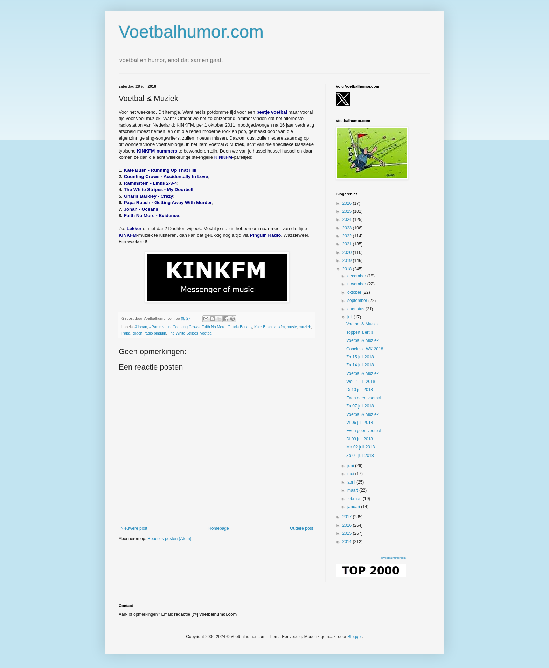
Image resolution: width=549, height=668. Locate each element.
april (351, 482)
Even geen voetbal (363, 398)
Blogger (355, 636)
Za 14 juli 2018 (360, 365)
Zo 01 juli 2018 (360, 455)
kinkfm (279, 327)
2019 (347, 260)
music (292, 327)
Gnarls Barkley (240, 327)
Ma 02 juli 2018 (360, 447)
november (357, 284)
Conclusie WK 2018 (364, 348)
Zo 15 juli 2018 (360, 357)
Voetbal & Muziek (362, 324)
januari (354, 506)
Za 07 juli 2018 (360, 406)
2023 (347, 227)
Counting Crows (186, 327)
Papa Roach (131, 333)
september (357, 300)
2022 (347, 236)
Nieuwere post (133, 528)
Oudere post (301, 528)
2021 (347, 244)
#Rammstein (160, 327)
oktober (354, 292)
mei (351, 473)
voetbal (206, 333)
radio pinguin (155, 333)
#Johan (141, 327)
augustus (356, 308)
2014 (347, 541)
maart (353, 490)
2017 (347, 516)
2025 (347, 211)
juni (351, 465)
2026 (347, 203)
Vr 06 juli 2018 (359, 422)
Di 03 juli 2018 (359, 439)
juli (350, 317)
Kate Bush (263, 327)
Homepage (218, 528)
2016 (347, 525)
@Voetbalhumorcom (393, 557)
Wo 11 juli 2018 (360, 381)
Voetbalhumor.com (191, 32)
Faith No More (213, 327)
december (357, 276)
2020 (347, 252)
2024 (347, 219)
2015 (347, 533)
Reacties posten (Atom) (169, 538)
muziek (305, 327)
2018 (347, 268)
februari (355, 498)
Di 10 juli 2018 (359, 389)
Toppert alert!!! (359, 332)
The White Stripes (183, 333)
